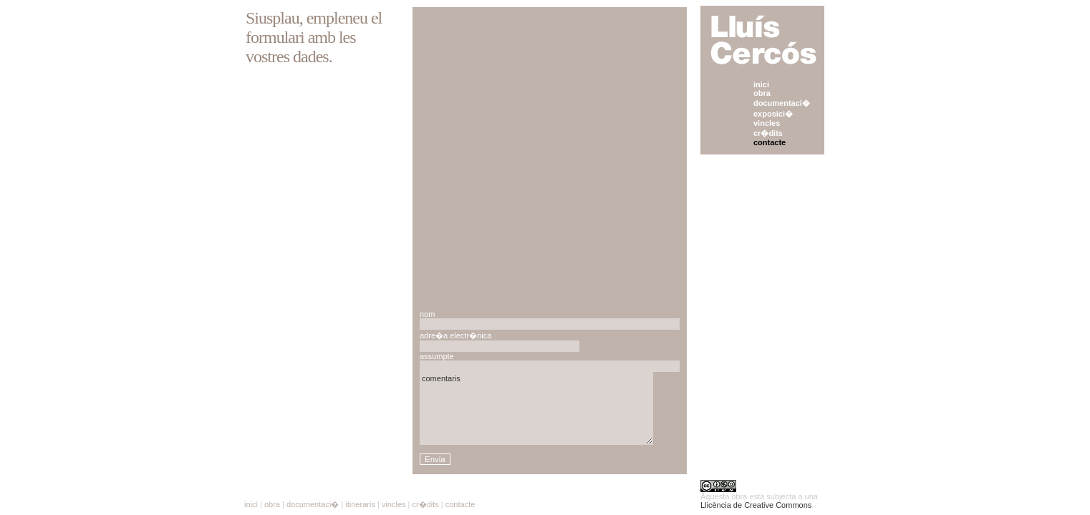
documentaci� (781, 103)
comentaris (536, 408)
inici (761, 84)
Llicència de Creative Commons (755, 505)
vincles (766, 123)
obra (762, 93)
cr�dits (768, 133)
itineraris (360, 504)
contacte (769, 142)
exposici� (773, 113)
